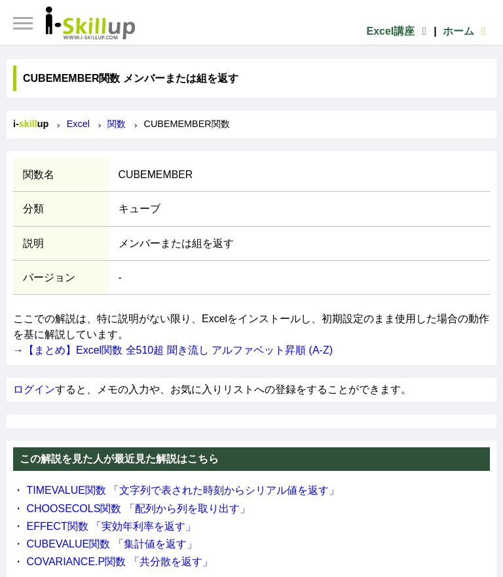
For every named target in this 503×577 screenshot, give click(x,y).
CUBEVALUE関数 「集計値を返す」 (111, 543)
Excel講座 (398, 31)
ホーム (466, 31)
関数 (116, 124)
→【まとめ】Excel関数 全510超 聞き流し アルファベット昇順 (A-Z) (173, 350)
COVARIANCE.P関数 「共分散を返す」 (119, 561)
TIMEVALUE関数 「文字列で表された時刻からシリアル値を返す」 (182, 490)
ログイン (34, 389)
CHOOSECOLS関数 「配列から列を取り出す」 (138, 508)
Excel (78, 124)
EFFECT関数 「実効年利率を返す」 (111, 526)
